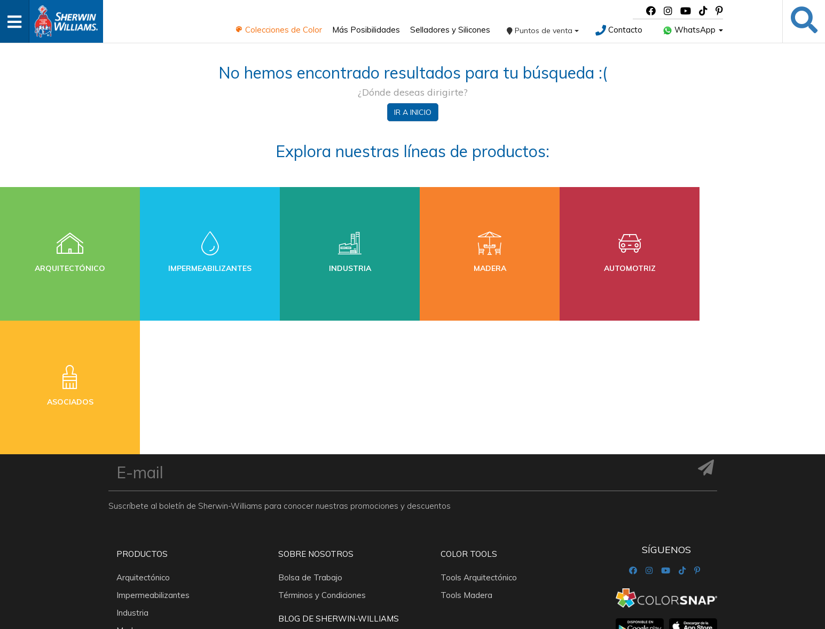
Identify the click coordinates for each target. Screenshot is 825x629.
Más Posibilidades (366, 30)
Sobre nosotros (315, 420)
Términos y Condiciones (322, 461)
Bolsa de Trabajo (310, 444)
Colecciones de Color (278, 30)
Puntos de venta (543, 30)
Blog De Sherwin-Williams (338, 485)
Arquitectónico (143, 444)
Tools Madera (466, 461)
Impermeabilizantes (153, 461)
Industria (132, 479)
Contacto (618, 30)
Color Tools (469, 420)
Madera (130, 497)
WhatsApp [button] (693, 30)
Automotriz (137, 514)
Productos (142, 420)
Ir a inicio (412, 112)
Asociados (135, 532)
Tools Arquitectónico (479, 444)
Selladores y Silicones (450, 30)
